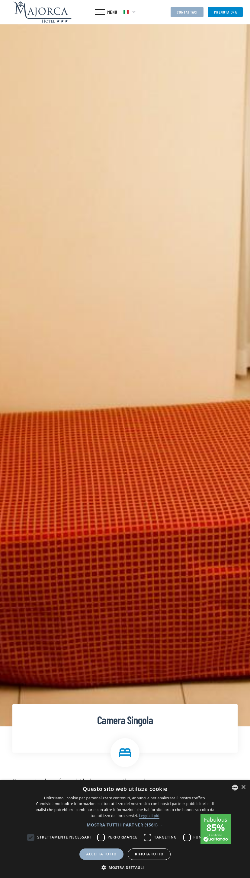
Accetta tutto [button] (101, 854)
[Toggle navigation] (106, 12)
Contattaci (187, 11)
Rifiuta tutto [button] (149, 854)
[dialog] (125, 829)
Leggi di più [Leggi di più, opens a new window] (149, 815)
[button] (125, 824)
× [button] (243, 787)
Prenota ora (225, 11)
